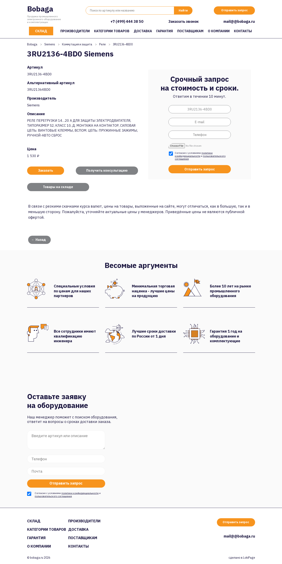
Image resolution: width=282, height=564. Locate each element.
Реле (102, 44)
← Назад (38, 240)
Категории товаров (111, 31)
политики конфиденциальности (194, 154)
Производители (75, 31)
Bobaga (40, 9)
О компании (219, 31)
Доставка (143, 31)
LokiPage (249, 557)
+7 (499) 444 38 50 (126, 21)
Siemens (49, 44)
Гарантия (164, 31)
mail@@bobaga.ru (239, 21)
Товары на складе (58, 187)
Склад (41, 31)
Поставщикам (190, 31)
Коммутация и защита (77, 44)
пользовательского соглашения (53, 496)
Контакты (243, 31)
